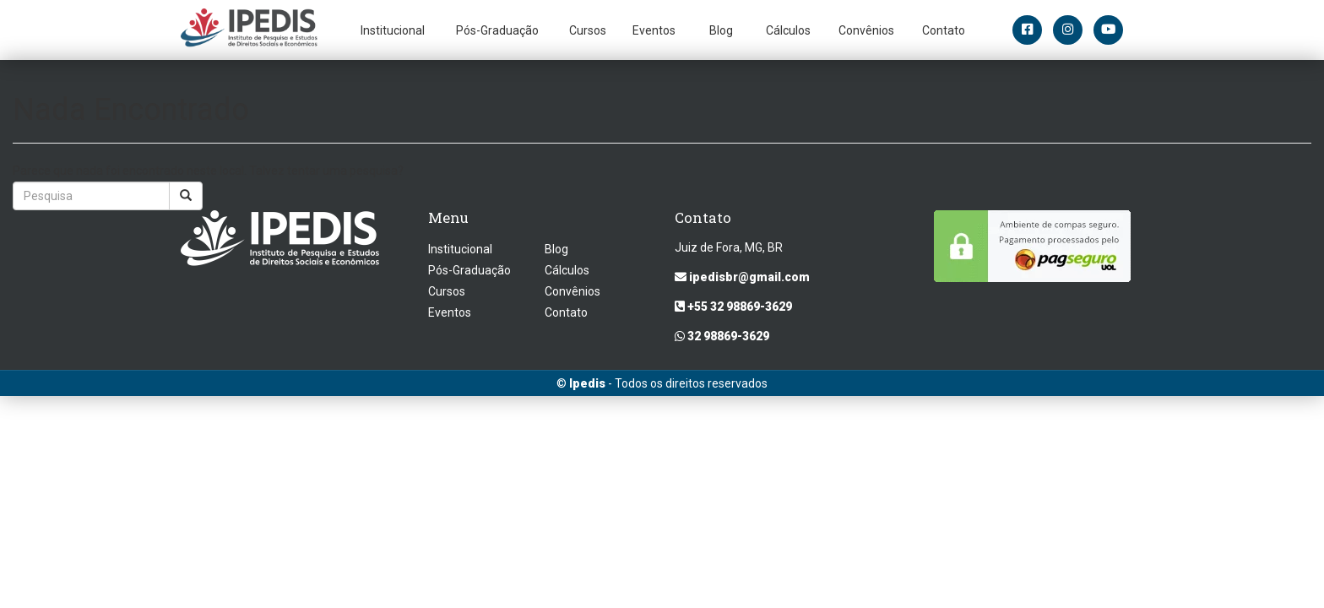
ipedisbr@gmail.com (742, 277)
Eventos (654, 30)
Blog (721, 30)
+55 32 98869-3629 (733, 306)
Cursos (587, 30)
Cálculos (788, 30)
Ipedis (587, 383)
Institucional (393, 30)
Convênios (866, 30)
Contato (943, 30)
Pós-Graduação (497, 30)
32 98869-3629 (722, 336)
